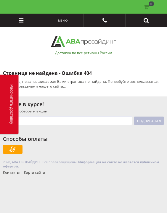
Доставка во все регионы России (83, 53)
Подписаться (149, 121)
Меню (63, 20)
